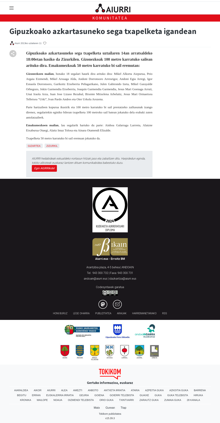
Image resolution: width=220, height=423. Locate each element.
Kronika (25, 400)
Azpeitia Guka (154, 390)
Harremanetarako (144, 313)
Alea (64, 390)
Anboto (93, 390)
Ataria (135, 390)
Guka (158, 395)
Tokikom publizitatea (110, 413)
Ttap (123, 407)
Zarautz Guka (149, 400)
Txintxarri (126, 400)
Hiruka (198, 395)
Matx (97, 407)
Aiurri (51, 390)
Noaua (57, 400)
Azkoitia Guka (178, 390)
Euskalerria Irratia (60, 395)
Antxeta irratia (114, 390)
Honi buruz (60, 313)
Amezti (77, 390)
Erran (36, 395)
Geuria (84, 395)
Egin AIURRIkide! (44, 168)
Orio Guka (106, 400)
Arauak (122, 313)
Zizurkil (52, 145)
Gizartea (34, 145)
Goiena (99, 395)
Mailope (42, 400)
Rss (164, 313)
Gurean (110, 407)
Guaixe (144, 395)
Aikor (38, 390)
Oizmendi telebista (81, 400)
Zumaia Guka (172, 400)
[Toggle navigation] (11, 8)
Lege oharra (81, 313)
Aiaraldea (21, 390)
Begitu (21, 395)
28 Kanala (193, 400)
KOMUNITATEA (110, 18)
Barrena (200, 390)
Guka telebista (177, 395)
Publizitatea (103, 313)
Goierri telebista (122, 395)
